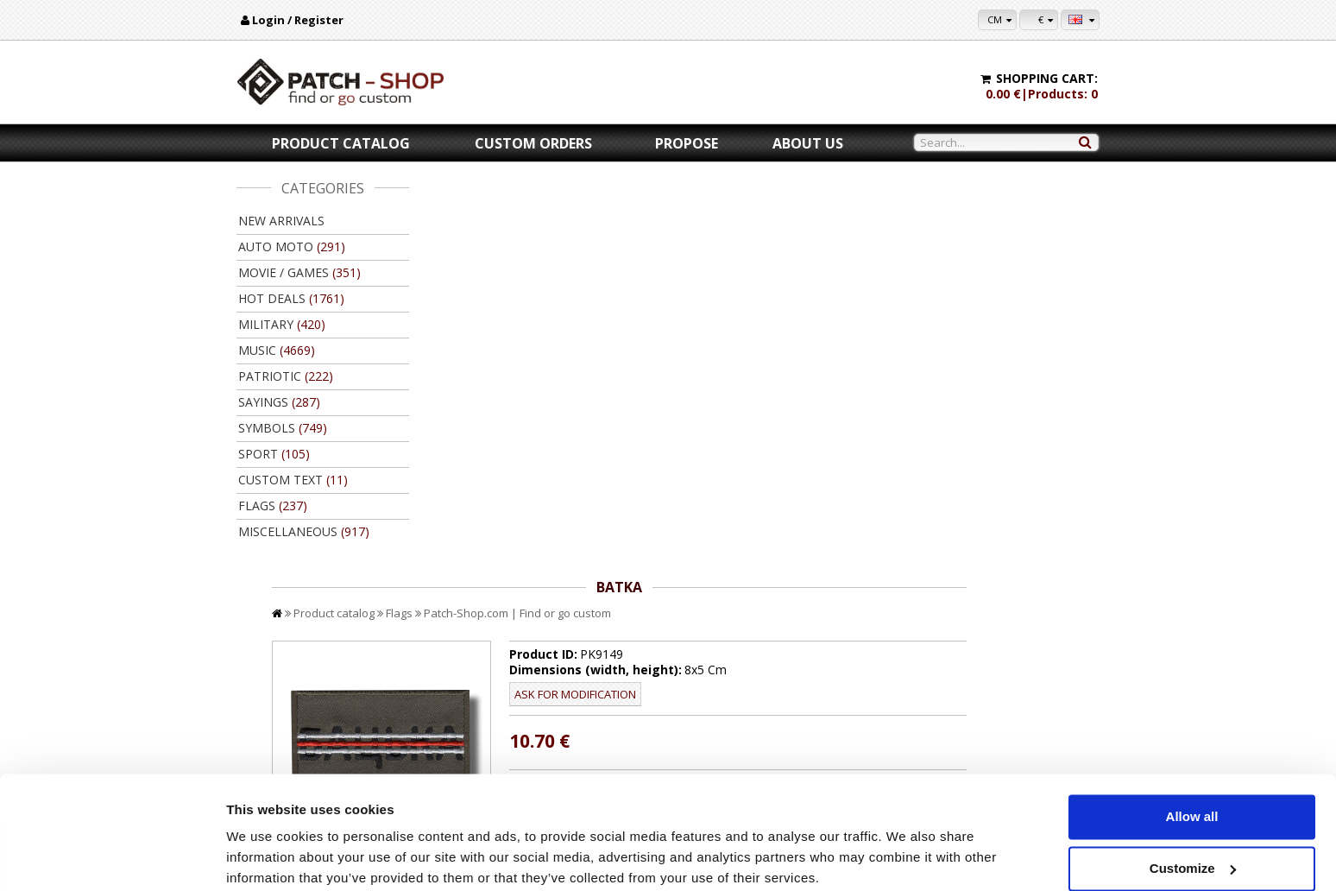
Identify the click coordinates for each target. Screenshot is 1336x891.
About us (807, 143)
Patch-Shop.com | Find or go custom (690, 214)
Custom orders (533, 143)
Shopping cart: (1047, 78)
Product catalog (341, 143)
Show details (266, 857)
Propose (686, 143)
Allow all (1192, 748)
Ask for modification (733, 295)
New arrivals (281, 220)
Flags (571, 214)
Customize (1193, 799)
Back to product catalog (1021, 637)
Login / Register (297, 20)
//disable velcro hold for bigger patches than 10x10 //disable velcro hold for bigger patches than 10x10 (834, 398)
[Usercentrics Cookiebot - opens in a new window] (111, 857)
